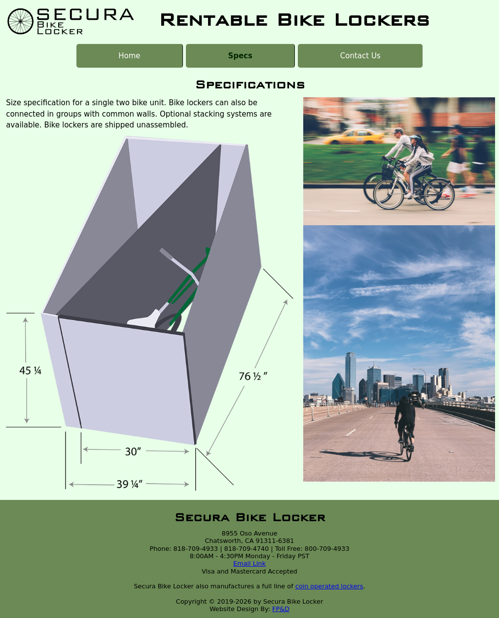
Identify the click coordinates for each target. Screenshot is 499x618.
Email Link (249, 563)
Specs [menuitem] (240, 55)
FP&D (280, 609)
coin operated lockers (329, 586)
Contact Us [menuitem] (360, 55)
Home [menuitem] (129, 55)
